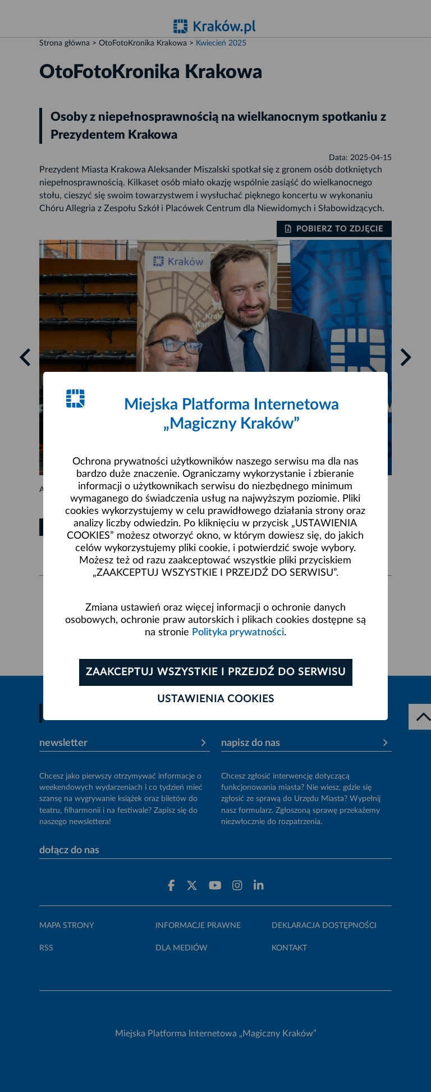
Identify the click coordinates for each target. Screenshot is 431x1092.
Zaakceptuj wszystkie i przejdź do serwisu (216, 672)
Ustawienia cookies (215, 699)
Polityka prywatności (238, 632)
